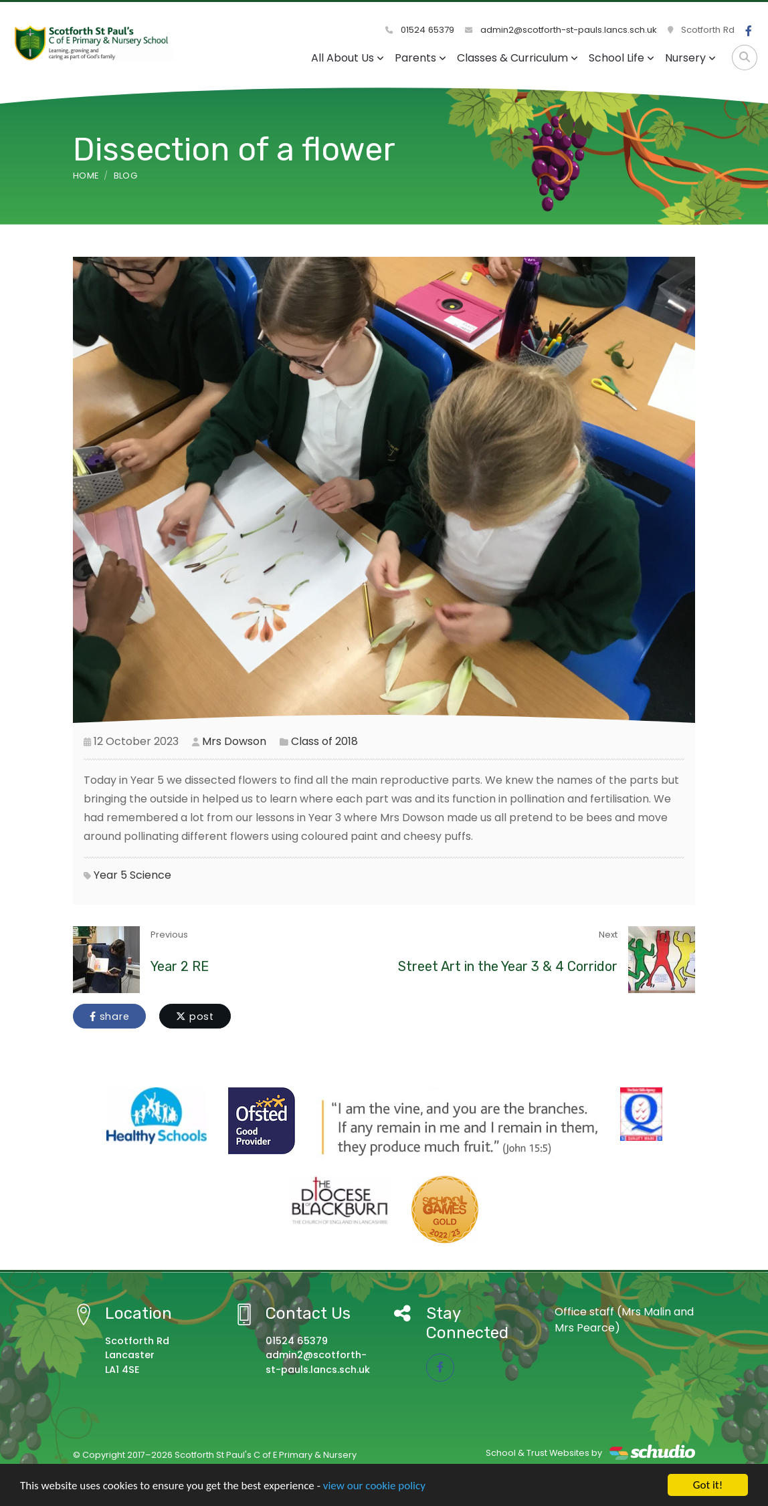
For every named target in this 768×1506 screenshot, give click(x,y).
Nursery (690, 58)
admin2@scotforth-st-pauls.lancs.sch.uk (561, 29)
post (195, 1016)
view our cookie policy (374, 1486)
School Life (621, 58)
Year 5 (110, 875)
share (109, 1016)
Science (150, 875)
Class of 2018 (324, 741)
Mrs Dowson (234, 741)
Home (85, 175)
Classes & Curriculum (517, 58)
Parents (420, 58)
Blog (125, 175)
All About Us (347, 58)
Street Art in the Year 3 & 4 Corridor (507, 966)
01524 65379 (419, 29)
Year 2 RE (180, 966)
